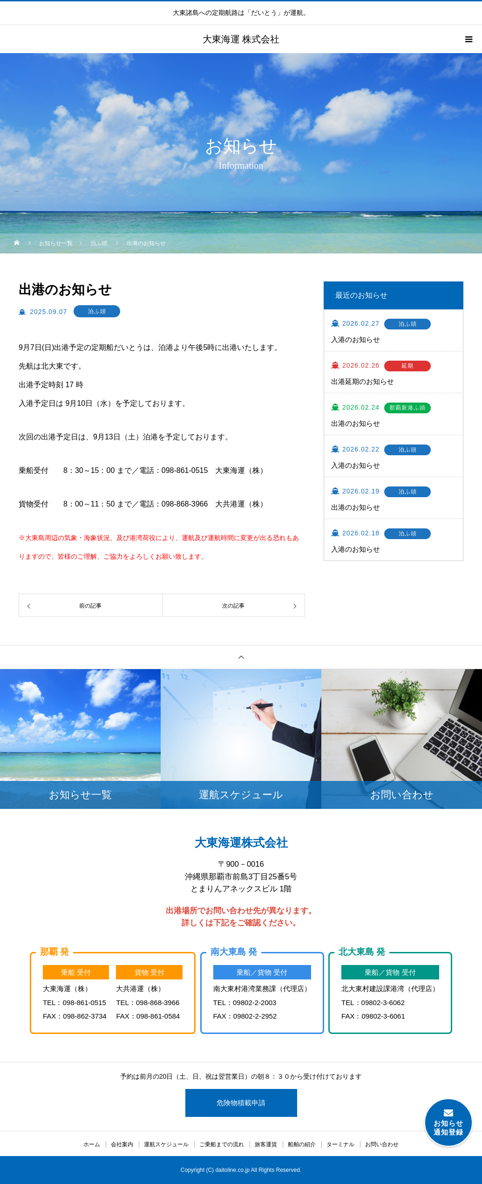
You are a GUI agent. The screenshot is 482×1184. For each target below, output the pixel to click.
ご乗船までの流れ (221, 1144)
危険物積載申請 (241, 1103)
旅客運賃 (266, 1144)
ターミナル (340, 1144)
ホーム (91, 1144)
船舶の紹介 (302, 1144)
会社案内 (122, 1144)
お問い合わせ (382, 1144)
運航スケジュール (166, 1144)
